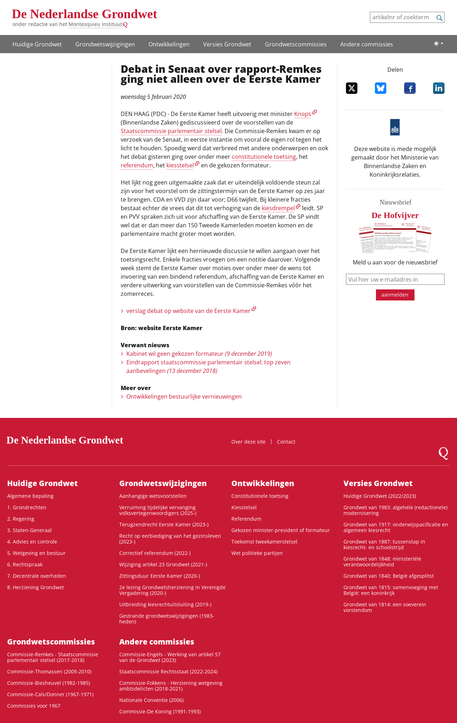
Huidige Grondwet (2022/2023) (379, 495)
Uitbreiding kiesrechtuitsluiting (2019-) (165, 604)
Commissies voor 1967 (33, 705)
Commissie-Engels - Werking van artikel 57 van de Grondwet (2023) (170, 657)
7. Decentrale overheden (36, 575)
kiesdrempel (278, 208)
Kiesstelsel (244, 507)
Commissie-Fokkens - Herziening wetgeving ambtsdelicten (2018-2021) (170, 685)
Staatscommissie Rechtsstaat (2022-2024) (168, 671)
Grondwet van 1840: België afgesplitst (388, 575)
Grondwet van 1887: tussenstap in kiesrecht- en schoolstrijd (384, 544)
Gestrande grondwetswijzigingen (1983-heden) (166, 618)
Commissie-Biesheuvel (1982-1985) (48, 682)
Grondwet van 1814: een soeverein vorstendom (384, 607)
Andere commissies (366, 44)
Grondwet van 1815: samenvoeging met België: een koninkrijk (390, 590)
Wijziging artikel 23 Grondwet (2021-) (163, 564)
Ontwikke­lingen (169, 44)
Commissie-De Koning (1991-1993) (160, 711)
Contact (286, 441)
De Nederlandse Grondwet (84, 14)
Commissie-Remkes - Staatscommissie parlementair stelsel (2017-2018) (52, 657)
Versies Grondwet (227, 44)
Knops (302, 114)
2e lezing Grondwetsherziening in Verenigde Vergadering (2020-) (172, 590)
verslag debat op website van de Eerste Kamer (188, 311)
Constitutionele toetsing (259, 495)
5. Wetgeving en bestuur (36, 553)
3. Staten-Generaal (29, 530)
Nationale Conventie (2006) (151, 700)
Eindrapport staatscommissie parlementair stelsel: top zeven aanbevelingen (208, 366)
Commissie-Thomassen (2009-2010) (49, 671)
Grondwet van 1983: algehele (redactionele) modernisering (395, 510)
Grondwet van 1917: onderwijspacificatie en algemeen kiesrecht (395, 527)
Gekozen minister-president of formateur (280, 530)
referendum (137, 165)
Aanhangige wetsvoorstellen (153, 495)
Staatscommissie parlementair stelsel (171, 131)
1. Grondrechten (26, 507)
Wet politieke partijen (257, 553)
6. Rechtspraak (24, 564)
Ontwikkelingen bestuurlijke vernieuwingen (184, 396)
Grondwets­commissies (296, 44)
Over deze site (248, 441)
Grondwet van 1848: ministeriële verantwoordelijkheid (382, 561)
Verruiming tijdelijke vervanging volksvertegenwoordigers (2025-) (157, 510)
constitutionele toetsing (264, 157)
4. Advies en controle (32, 541)
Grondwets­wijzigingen (105, 44)
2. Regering (20, 518)
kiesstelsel (180, 165)
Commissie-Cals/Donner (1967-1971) (50, 694)
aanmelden (394, 294)
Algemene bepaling (30, 495)
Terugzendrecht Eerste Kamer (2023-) (164, 524)
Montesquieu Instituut (95, 24)
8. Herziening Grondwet (35, 587)
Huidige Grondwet (37, 44)
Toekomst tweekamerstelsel (264, 541)
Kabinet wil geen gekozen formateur (199, 354)
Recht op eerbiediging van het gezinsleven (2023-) (170, 538)
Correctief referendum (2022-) (155, 553)
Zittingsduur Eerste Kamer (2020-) (159, 575)
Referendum (246, 518)
